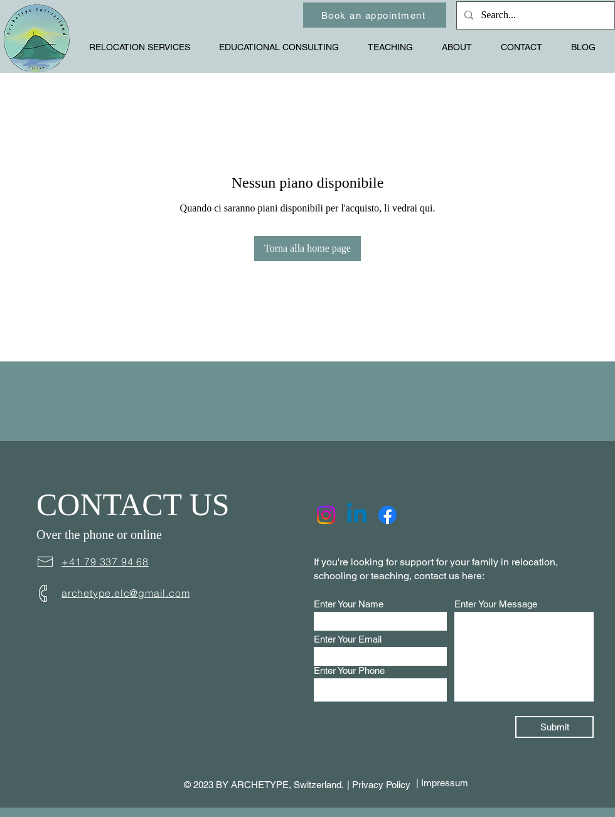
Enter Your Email (348, 639)
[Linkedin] (357, 515)
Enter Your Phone (349, 670)
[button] (145, 47)
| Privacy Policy (378, 784)
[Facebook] (387, 515)
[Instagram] (326, 515)
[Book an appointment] (374, 15)
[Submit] (554, 727)
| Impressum (442, 782)
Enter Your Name (348, 604)
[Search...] (534, 15)
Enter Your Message (495, 604)
